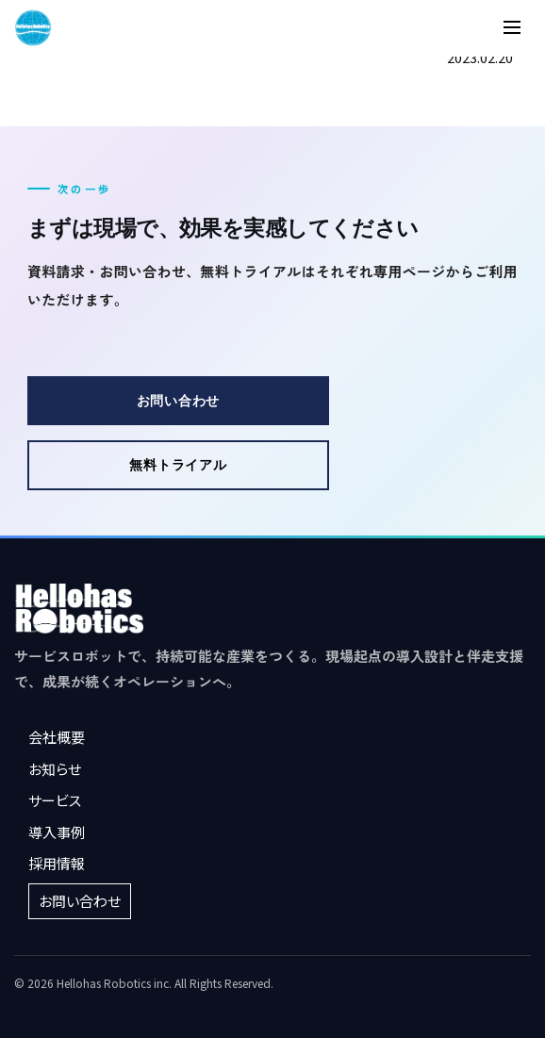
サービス (54, 800)
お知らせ (54, 769)
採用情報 (56, 863)
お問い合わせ (178, 400)
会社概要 (56, 737)
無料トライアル (177, 464)
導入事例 (56, 832)
